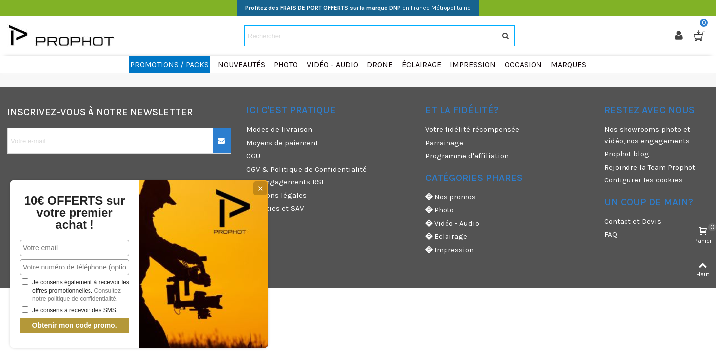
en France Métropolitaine (358, 7)
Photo (439, 210)
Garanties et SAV (275, 208)
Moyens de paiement (282, 142)
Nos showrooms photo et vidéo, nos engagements (647, 135)
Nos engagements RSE (286, 182)
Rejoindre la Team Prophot (649, 167)
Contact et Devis (632, 221)
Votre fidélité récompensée (472, 129)
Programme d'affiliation (467, 155)
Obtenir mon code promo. (74, 325)
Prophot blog (626, 153)
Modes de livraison (279, 129)
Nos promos (450, 197)
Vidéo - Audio (452, 223)
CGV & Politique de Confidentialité (306, 169)
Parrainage (444, 142)
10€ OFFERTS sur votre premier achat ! (74, 213)
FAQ (610, 234)
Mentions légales (276, 195)
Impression (449, 250)
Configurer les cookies (643, 180)
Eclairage (446, 236)
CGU (253, 155)
